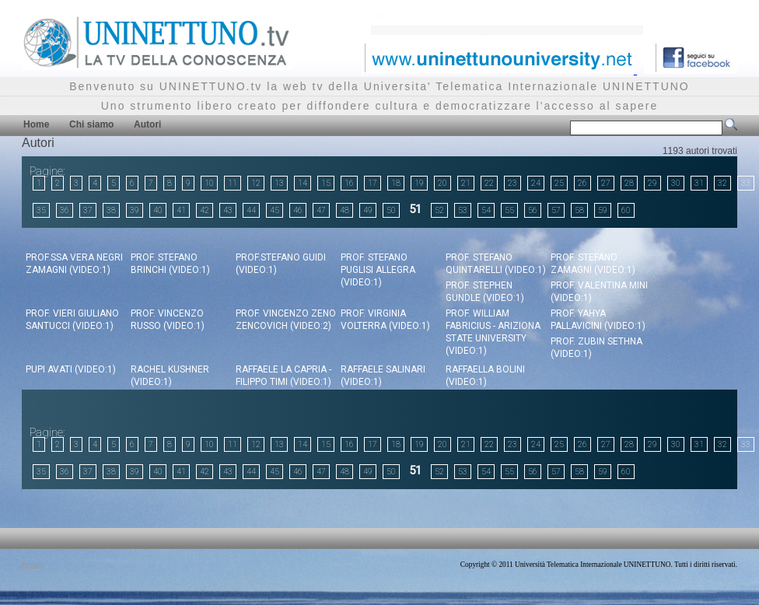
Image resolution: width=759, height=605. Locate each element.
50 (391, 210)
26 (582, 183)
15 (326, 183)
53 (462, 210)
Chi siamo (91, 124)
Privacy (33, 564)
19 (419, 183)
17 (372, 183)
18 (395, 183)
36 (64, 210)
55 (509, 210)
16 (349, 183)
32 (722, 183)
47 (321, 210)
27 (605, 183)
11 (232, 183)
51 (415, 209)
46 (298, 210)
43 (228, 210)
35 (41, 210)
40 (158, 210)
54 (486, 210)
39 (134, 210)
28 (629, 183)
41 (181, 210)
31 (699, 183)
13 (279, 183)
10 (209, 183)
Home (36, 124)
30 (675, 183)
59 (602, 210)
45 (274, 210)
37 (88, 210)
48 (344, 210)
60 (626, 210)
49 (368, 210)
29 (652, 183)
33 (745, 183)
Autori (147, 124)
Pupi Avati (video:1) (71, 369)
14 (302, 183)
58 (579, 210)
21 (465, 183)
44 (251, 210)
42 (204, 210)
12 (256, 183)
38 (111, 210)
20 (442, 183)
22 (489, 183)
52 (439, 210)
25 (559, 183)
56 (532, 210)
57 (556, 210)
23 (512, 183)
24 (535, 183)
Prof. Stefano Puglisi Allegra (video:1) (378, 270)
